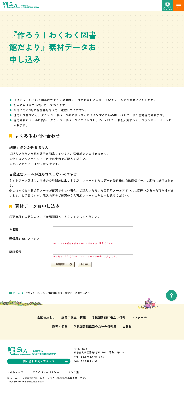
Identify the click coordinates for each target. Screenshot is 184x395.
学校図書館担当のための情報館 (95, 326)
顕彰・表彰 (60, 326)
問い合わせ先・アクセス (45, 361)
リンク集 (73, 372)
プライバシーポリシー (45, 372)
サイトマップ (15, 372)
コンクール (139, 317)
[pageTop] (171, 295)
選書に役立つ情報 (73, 317)
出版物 (127, 326)
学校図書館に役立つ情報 (109, 317)
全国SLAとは (46, 317)
